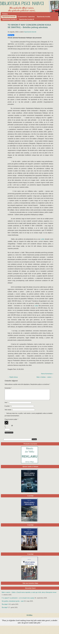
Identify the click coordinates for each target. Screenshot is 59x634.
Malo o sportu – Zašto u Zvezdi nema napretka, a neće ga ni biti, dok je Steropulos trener (29, 594)
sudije (42, 239)
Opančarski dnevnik (8, 16)
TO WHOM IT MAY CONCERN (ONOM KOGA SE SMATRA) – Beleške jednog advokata (29, 26)
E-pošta (7, 408)
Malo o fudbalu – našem (45, 377)
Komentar (8, 388)
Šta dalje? (5, 609)
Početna (5, 14)
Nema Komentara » (47, 373)
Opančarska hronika (43, 16)
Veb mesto (8, 411)
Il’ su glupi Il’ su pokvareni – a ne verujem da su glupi (18, 600)
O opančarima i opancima (26, 16)
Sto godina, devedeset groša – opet (13, 603)
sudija (36, 305)
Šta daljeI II (5, 606)
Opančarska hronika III (26, 19)
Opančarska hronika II (9, 19)
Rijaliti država (13, 377)
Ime (6, 404)
